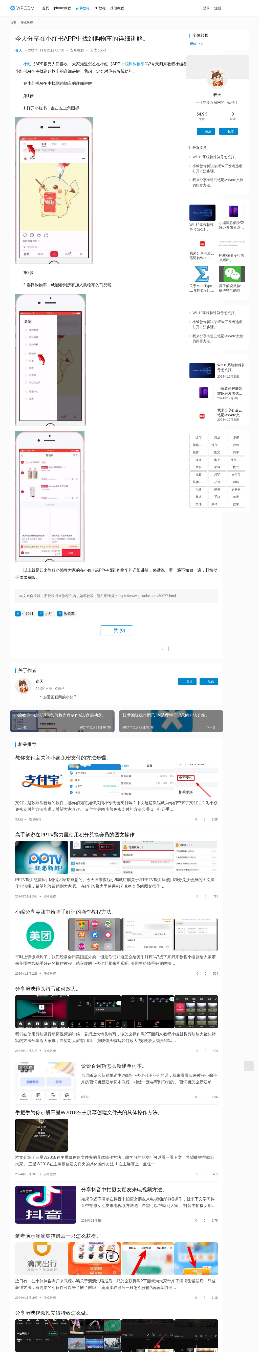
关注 (145, 695)
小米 (217, 482)
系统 (199, 467)
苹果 (236, 497)
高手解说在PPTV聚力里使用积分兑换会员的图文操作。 (77, 842)
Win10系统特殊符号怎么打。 (215, 157)
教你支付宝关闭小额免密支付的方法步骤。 (63, 772)
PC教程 (103, 8)
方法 (217, 437)
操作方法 (199, 445)
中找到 (126, 64)
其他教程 (120, 8)
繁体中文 (196, 44)
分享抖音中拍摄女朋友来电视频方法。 (111, 1166)
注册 (223, 8)
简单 (236, 452)
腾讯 (217, 489)
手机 (217, 497)
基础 (199, 497)
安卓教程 (85, 8)
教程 (236, 445)
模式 (236, 467)
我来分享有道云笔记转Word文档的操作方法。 (201, 255)
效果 (236, 504)
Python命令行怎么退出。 (231, 257)
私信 (166, 695)
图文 (217, 452)
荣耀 (217, 467)
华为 (217, 460)
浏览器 (236, 489)
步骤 (236, 437)
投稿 (240, 8)
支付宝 (236, 474)
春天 (18, 50)
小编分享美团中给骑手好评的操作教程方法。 (65, 912)
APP (217, 474)
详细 (199, 460)
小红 (27, 64)
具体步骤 (199, 482)
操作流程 (199, 452)
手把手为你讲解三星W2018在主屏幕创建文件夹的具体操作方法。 (89, 1096)
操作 (199, 437)
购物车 (139, 64)
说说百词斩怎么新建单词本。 (101, 1053)
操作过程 (236, 460)
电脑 (199, 489)
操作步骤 (217, 445)
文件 (199, 504)
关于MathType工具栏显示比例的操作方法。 (201, 288)
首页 (48, 8)
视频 (199, 474)
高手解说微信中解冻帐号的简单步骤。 (231, 288)
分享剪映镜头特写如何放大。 (48, 982)
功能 (236, 482)
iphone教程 (65, 8)
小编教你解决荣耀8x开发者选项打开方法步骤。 (231, 225)
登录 (211, 8)
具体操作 (217, 504)
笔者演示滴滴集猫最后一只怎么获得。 (58, 1210)
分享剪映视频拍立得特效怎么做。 (53, 1280)
